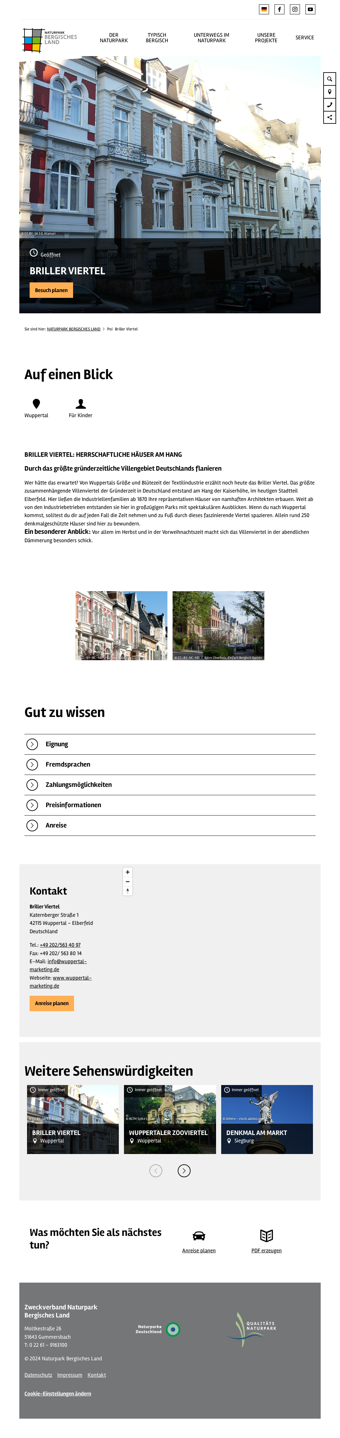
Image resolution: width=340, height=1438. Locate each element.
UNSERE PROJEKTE (266, 38)
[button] (279, 9)
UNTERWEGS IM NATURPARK (211, 38)
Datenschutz (38, 1375)
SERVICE (305, 37)
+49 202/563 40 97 (60, 945)
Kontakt (97, 1375)
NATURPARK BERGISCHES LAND (73, 329)
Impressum (69, 1375)
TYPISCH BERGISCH (157, 38)
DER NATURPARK (114, 38)
